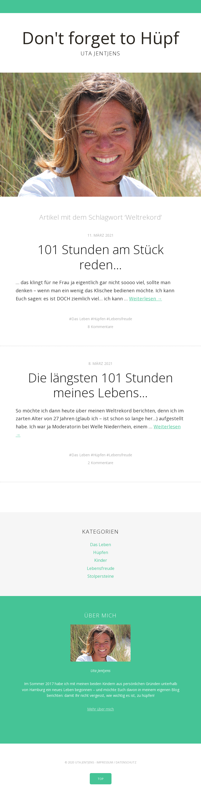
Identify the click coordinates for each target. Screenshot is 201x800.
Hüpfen (99, 318)
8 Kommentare (100, 326)
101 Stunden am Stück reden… (100, 257)
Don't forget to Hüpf (100, 37)
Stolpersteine (100, 576)
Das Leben (80, 318)
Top (101, 779)
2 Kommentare (100, 462)
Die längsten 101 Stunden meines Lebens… (100, 385)
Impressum (105, 762)
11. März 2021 (100, 235)
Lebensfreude (120, 318)
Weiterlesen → (145, 298)
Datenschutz (126, 762)
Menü (101, 6)
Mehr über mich (100, 708)
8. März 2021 (100, 363)
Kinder (100, 560)
